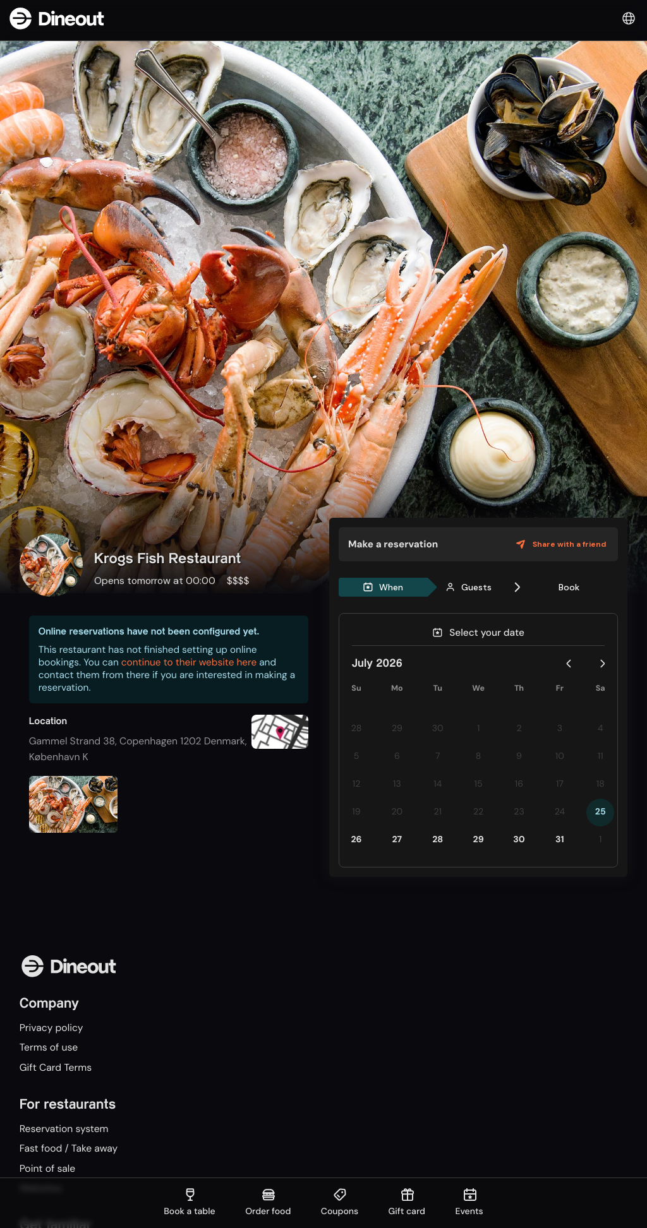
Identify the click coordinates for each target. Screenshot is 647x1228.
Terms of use (49, 1047)
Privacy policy (51, 1027)
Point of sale (48, 1168)
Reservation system (64, 1128)
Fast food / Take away (69, 1148)
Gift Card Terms (56, 1067)
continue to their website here (189, 662)
